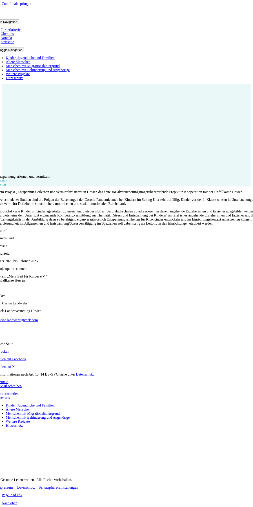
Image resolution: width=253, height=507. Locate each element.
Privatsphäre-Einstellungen (58, 487)
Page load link (12, 495)
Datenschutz (85, 374)
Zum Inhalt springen (16, 4)
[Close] (3, 500)
